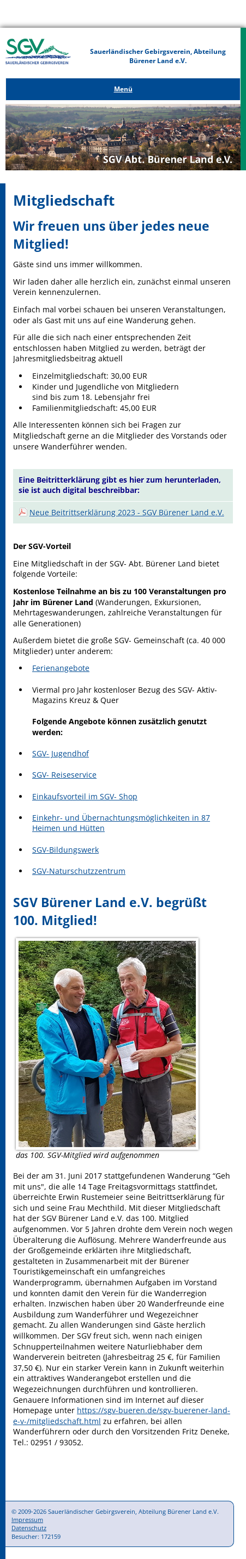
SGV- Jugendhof (60, 753)
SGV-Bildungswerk (65, 850)
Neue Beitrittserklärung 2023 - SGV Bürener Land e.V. (126, 512)
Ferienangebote (60, 668)
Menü (123, 89)
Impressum (27, 1519)
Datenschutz (28, 1528)
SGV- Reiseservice (64, 774)
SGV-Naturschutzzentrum (78, 871)
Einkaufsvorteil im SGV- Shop (84, 796)
